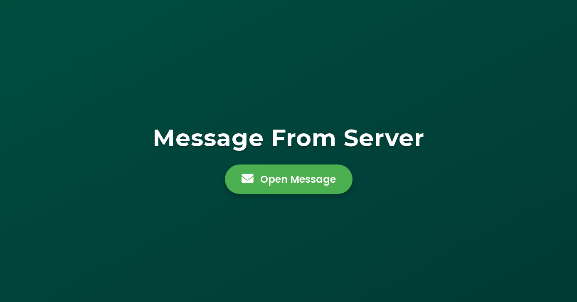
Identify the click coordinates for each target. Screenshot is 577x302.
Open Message (289, 179)
